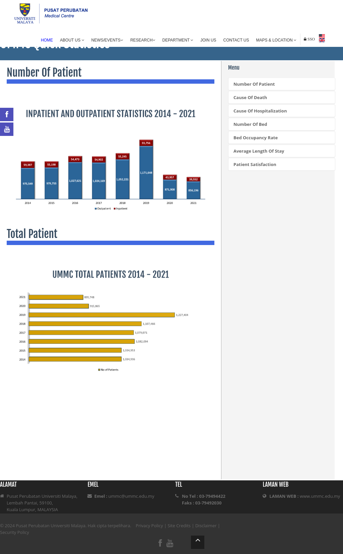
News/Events (107, 40)
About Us (72, 40)
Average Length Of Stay (258, 151)
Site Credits (179, 526)
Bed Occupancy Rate (255, 138)
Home (47, 40)
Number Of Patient (254, 84)
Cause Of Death (250, 97)
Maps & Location (276, 40)
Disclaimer (206, 526)
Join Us (208, 40)
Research (142, 40)
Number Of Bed (250, 124)
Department (178, 40)
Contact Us (236, 40)
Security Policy (14, 532)
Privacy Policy (149, 526)
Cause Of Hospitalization (260, 111)
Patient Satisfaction (254, 164)
